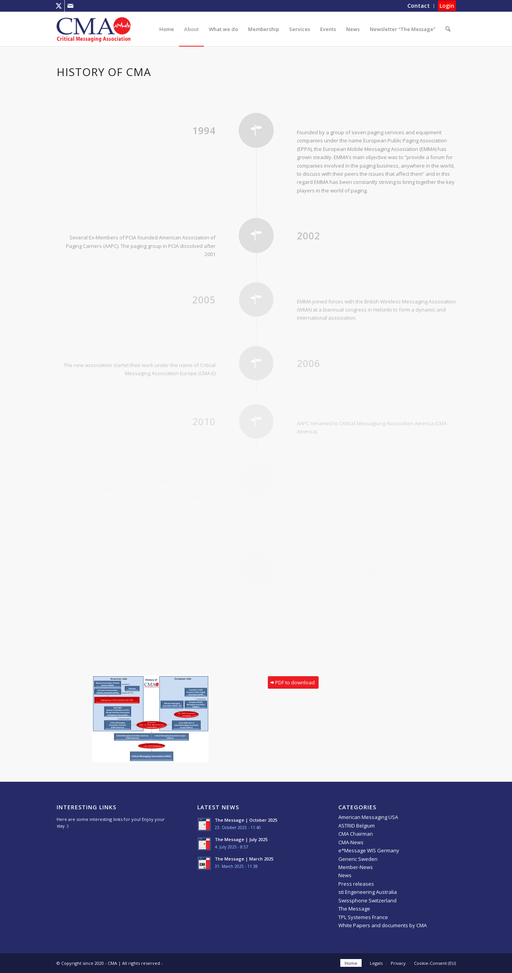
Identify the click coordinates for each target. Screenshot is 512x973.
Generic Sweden (358, 858)
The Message (354, 908)
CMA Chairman (355, 833)
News (345, 875)
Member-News (355, 867)
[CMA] (94, 29)
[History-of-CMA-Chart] (150, 718)
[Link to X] (58, 6)
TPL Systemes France (363, 917)
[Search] (447, 29)
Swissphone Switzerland (367, 900)
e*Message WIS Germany (368, 850)
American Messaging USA (368, 817)
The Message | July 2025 (241, 839)
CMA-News (351, 842)
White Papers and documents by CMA (382, 925)
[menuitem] (418, 6)
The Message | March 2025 (244, 859)
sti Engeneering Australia (367, 891)
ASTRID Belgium (356, 825)
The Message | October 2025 (246, 820)
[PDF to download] (293, 682)
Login (447, 5)
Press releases (356, 883)
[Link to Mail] (70, 6)
